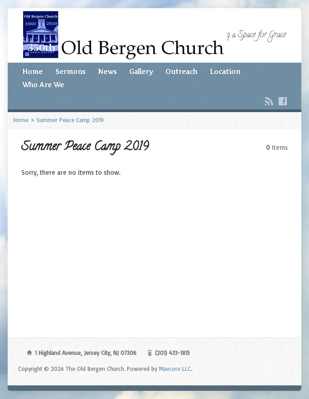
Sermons (70, 72)
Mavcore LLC (175, 368)
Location (225, 72)
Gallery (141, 72)
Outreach (181, 72)
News (107, 72)
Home (32, 72)
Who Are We (43, 85)
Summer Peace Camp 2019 (70, 119)
